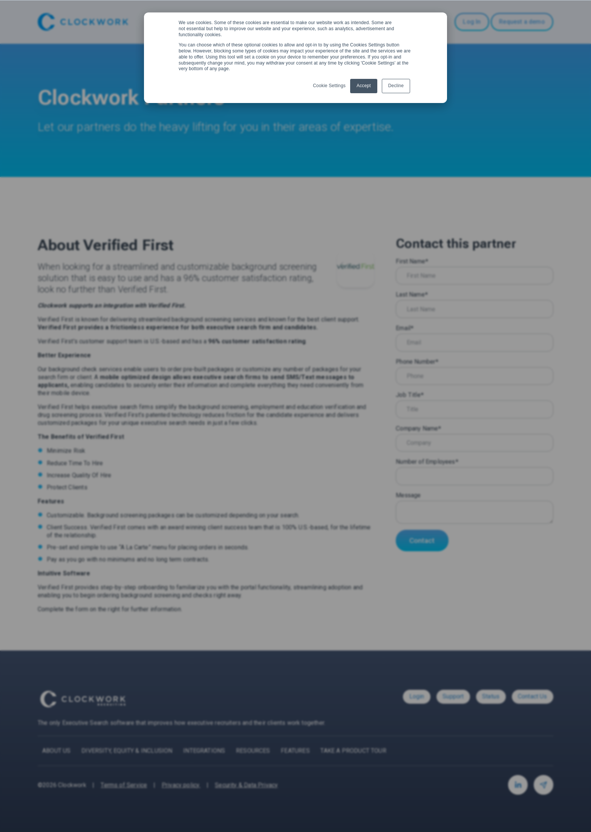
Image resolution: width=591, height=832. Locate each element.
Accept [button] (364, 85)
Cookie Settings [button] (329, 85)
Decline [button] (396, 85)
